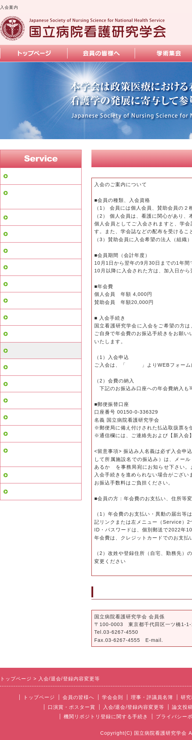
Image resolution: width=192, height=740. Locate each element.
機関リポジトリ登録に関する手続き (43, 454)
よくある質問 (26, 400)
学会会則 (20, 234)
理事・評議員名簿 (31, 250)
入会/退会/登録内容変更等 (42, 350)
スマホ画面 (23, 433)
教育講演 (20, 300)
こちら (134, 365)
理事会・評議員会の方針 (40, 491)
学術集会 (20, 317)
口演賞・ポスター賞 (34, 334)
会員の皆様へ (26, 217)
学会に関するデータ (34, 284)
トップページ (26, 176)
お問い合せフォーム (34, 384)
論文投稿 (20, 367)
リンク (17, 417)
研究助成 (20, 267)
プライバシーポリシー (37, 475)
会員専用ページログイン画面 (43, 197)
